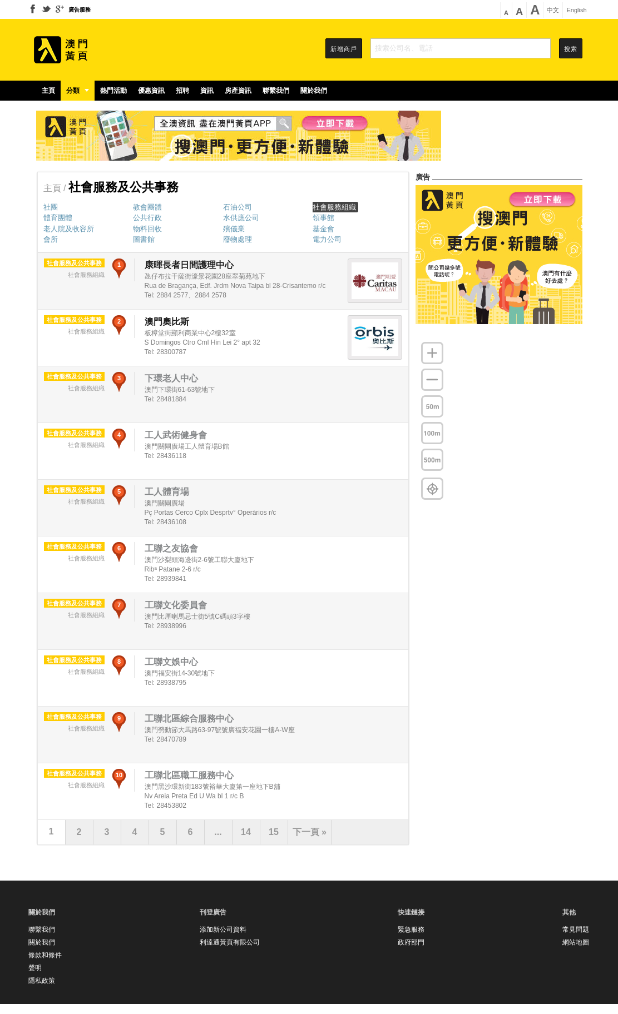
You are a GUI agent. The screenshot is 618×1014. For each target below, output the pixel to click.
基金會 (323, 229)
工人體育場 (167, 491)
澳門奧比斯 (167, 321)
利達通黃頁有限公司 (230, 942)
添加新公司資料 (223, 929)
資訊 (207, 91)
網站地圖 (575, 942)
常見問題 (575, 929)
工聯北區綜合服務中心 (189, 718)
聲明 (35, 968)
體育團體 (57, 217)
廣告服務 (79, 10)
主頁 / (55, 188)
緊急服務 (411, 929)
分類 (77, 91)
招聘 (182, 91)
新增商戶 (343, 49)
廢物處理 (237, 239)
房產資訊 (238, 91)
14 (246, 832)
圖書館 (144, 239)
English (576, 10)
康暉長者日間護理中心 (189, 265)
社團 (50, 207)
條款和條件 (45, 955)
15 (274, 832)
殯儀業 (234, 229)
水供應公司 (241, 217)
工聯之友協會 (171, 548)
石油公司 (237, 207)
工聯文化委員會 (176, 605)
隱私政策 (41, 981)
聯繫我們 (276, 91)
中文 (553, 10)
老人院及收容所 (68, 229)
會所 (50, 239)
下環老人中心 (171, 378)
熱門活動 (113, 91)
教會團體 (147, 207)
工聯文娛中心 (171, 662)
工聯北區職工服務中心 (189, 775)
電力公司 (327, 239)
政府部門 (411, 942)
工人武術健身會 (176, 435)
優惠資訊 (151, 91)
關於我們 (313, 91)
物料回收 (147, 229)
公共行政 (147, 217)
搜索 (570, 49)
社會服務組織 (334, 207)
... (217, 832)
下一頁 (310, 832)
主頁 (48, 91)
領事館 (323, 217)
